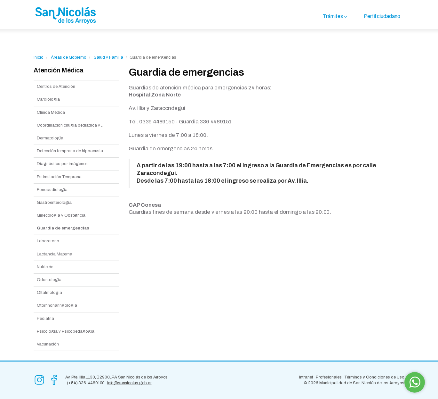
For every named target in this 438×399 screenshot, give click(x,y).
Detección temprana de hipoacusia (70, 151)
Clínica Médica (51, 112)
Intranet (306, 377)
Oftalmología (49, 292)
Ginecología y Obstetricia (61, 215)
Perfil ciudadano (382, 16)
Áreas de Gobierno (68, 57)
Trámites (333, 16)
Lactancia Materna (54, 254)
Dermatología (50, 138)
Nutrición (45, 267)
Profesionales (329, 377)
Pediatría (45, 318)
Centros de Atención (56, 86)
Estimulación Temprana (59, 177)
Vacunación (48, 344)
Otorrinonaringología (57, 305)
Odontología (49, 280)
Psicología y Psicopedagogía (65, 331)
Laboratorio (48, 241)
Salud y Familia (108, 57)
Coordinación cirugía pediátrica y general (76, 125)
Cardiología (48, 99)
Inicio (39, 57)
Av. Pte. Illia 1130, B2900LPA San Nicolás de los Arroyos (116, 377)
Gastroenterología (54, 202)
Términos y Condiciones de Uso (374, 377)
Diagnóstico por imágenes (62, 164)
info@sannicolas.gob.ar (129, 383)
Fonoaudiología (52, 189)
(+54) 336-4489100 (86, 383)
